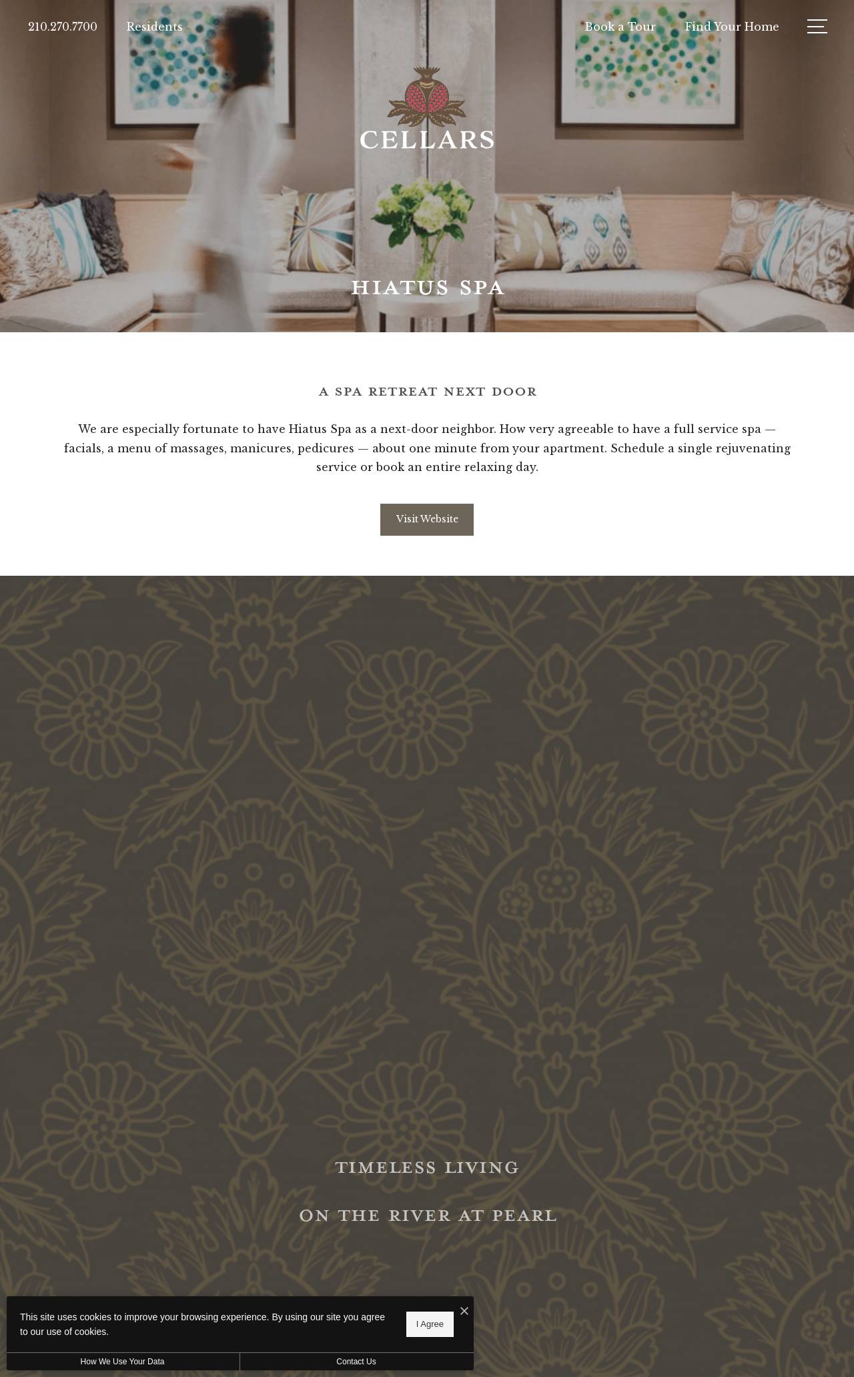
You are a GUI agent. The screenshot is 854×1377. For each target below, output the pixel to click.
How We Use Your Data (123, 1361)
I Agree (430, 1324)
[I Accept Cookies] (464, 1311)
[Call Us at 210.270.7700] (63, 27)
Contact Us (356, 1361)
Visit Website (427, 519)
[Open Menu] (817, 26)
